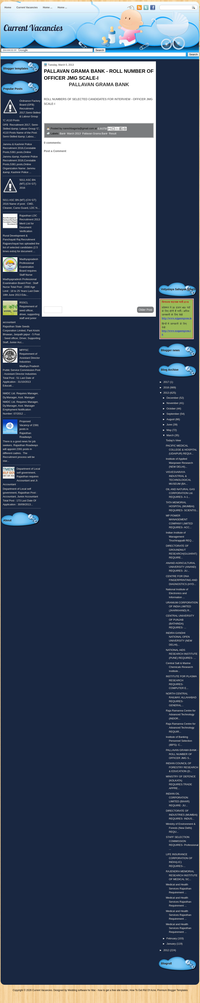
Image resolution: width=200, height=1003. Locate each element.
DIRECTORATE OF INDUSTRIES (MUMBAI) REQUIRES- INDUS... (181, 814)
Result (112, 133)
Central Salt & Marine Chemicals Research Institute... (179, 667)
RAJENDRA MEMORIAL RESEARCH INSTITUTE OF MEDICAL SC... (181, 875)
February (172, 938)
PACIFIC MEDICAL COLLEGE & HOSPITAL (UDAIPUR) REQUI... (181, 449)
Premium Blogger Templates (172, 990)
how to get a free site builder (113, 990)
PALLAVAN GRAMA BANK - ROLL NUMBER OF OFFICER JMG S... (182, 754)
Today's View (173, 440)
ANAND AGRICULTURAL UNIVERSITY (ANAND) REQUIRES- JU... (181, 567)
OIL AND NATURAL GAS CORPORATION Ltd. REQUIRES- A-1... (180, 493)
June (169, 424)
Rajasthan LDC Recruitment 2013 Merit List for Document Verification (29, 223)
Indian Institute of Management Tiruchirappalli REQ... (180, 536)
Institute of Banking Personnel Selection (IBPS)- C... (179, 740)
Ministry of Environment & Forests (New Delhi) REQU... (181, 827)
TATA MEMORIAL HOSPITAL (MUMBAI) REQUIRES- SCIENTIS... (182, 506)
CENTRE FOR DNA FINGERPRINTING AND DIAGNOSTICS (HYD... (181, 580)
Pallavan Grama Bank (95, 133)
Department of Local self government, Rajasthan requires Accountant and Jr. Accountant (21, 476)
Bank (63, 133)
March (170, 435)
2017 (166, 382)
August (170, 419)
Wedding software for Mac (82, 990)
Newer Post (53, 309)
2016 (166, 387)
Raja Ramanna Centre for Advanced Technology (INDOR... (181, 714)
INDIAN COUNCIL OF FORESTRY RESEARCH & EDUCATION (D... (182, 767)
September (173, 413)
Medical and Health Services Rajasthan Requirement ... (178, 888)
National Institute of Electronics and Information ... (177, 593)
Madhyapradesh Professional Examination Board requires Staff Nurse (28, 267)
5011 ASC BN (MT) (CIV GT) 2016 (27, 183)
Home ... (47, 7)
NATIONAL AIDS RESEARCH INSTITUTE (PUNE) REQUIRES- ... (181, 653)
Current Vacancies (27, 7)
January (171, 943)
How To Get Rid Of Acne (143, 990)
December (172, 397)
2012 (166, 950)
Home (7, 7)
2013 (166, 392)
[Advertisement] (99, 271)
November (172, 403)
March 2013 (74, 133)
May (169, 430)
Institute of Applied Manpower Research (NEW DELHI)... (179, 462)
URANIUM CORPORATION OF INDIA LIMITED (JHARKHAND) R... (182, 606)
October (171, 408)
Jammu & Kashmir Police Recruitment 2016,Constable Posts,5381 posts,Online (19, 148)
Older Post (145, 309)
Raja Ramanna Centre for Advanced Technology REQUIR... (181, 727)
